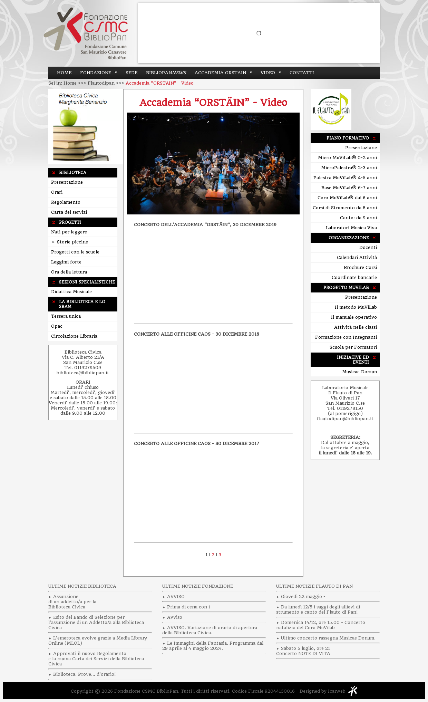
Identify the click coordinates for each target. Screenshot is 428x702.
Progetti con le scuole (75, 251)
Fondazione (95, 72)
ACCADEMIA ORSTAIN (220, 72)
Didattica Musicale (71, 291)
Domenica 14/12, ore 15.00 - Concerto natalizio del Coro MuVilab (320, 625)
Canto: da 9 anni (358, 217)
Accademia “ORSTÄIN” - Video (213, 102)
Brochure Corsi (360, 267)
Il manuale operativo (354, 317)
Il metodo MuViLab (356, 307)
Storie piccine (70, 241)
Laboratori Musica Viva (351, 227)
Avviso (174, 617)
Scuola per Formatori (353, 347)
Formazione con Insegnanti (346, 337)
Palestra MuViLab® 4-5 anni (345, 177)
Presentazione (67, 182)
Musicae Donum (359, 371)
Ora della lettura (69, 272)
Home (64, 72)
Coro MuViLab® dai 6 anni (347, 197)
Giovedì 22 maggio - (303, 596)
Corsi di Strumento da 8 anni (345, 207)
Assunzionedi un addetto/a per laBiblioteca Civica (72, 601)
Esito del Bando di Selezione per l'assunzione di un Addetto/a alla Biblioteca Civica (96, 622)
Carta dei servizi (69, 212)
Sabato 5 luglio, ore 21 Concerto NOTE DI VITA (303, 651)
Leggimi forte (66, 262)
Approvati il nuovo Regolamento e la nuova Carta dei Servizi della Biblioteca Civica (96, 658)
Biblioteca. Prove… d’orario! (84, 674)
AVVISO (176, 596)
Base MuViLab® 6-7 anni (349, 187)
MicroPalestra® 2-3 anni (349, 167)
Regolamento (65, 202)
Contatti (302, 72)
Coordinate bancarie (354, 277)
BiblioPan (166, 72)
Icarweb (337, 691)
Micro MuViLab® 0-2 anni (347, 157)
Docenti (368, 247)
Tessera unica (66, 316)
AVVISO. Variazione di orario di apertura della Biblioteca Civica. (209, 630)
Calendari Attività (357, 257)
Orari (56, 192)
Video (268, 72)
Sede (131, 72)
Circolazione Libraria (74, 336)
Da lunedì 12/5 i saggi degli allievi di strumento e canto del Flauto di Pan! (318, 609)
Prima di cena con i (188, 606)
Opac (56, 326)
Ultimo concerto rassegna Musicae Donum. (328, 638)
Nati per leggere (69, 231)
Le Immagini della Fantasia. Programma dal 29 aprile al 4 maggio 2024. (212, 646)
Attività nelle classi (355, 327)
